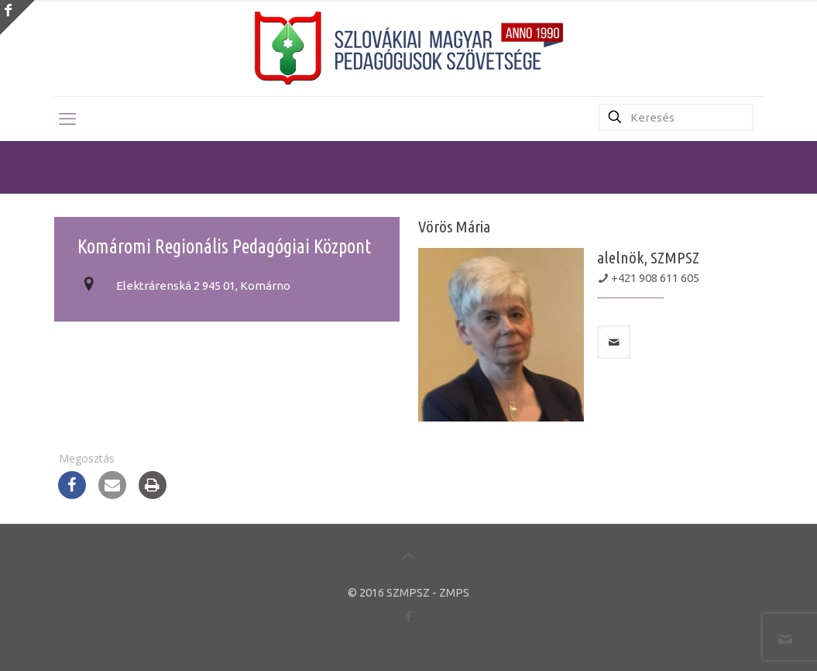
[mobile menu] (67, 118)
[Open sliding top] (17, 17)
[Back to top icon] (409, 556)
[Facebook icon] (408, 616)
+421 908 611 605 (655, 277)
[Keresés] (676, 117)
